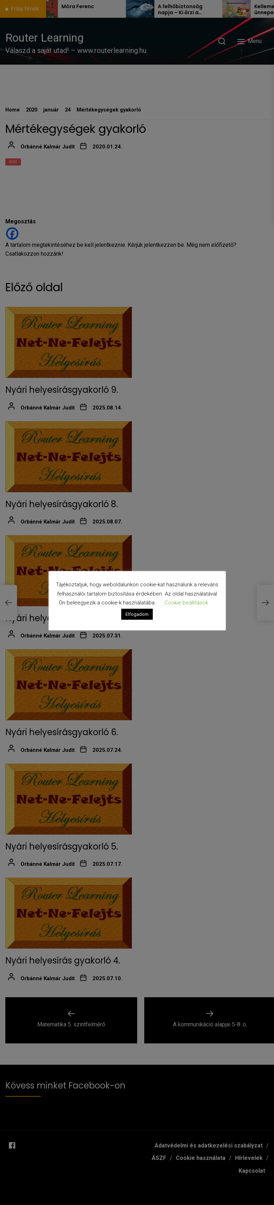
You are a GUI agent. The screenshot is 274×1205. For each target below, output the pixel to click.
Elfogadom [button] (137, 614)
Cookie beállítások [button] (186, 602)
